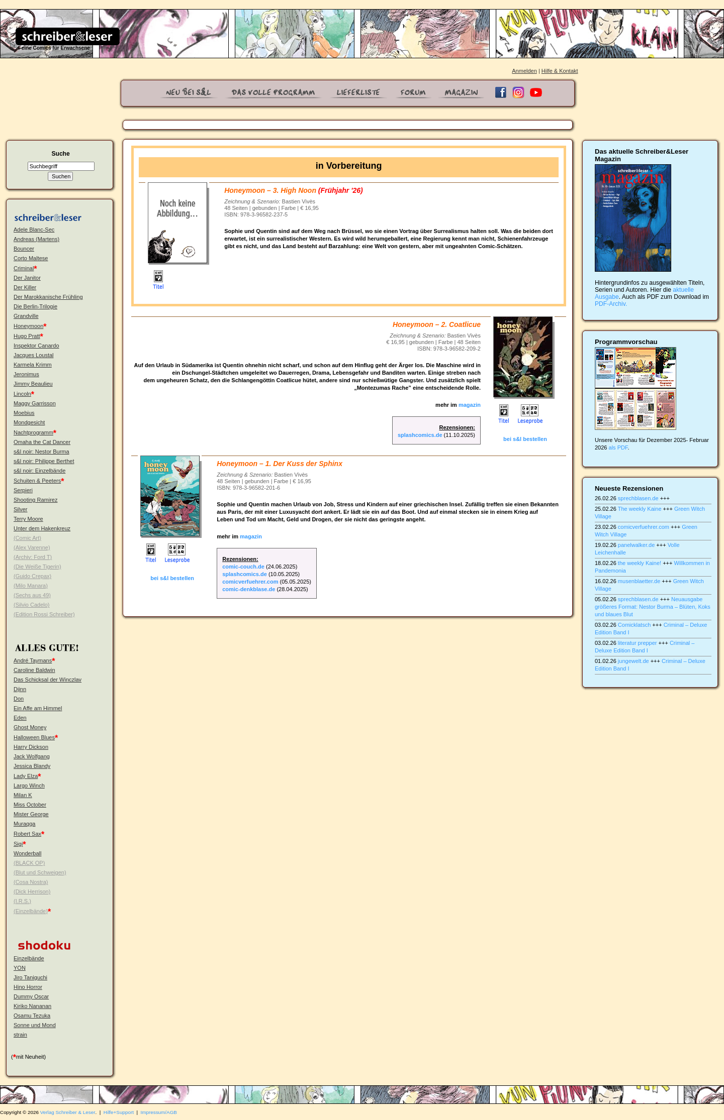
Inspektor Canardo (36, 346)
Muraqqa (24, 824)
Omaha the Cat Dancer (42, 442)
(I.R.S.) (22, 901)
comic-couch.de (243, 567)
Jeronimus (26, 374)
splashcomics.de (420, 435)
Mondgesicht (29, 422)
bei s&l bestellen (525, 439)
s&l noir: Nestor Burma (41, 452)
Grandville (26, 316)
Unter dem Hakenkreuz (42, 528)
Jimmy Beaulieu (33, 384)
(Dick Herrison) (32, 891)
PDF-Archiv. (611, 303)
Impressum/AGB (159, 1112)
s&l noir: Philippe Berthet (44, 461)
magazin (469, 405)
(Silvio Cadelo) (32, 605)
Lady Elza (26, 776)
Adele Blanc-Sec (34, 230)
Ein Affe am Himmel (38, 708)
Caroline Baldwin (34, 670)
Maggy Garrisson (35, 403)
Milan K (23, 795)
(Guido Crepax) (32, 576)
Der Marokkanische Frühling (48, 297)
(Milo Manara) (31, 586)
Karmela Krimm (33, 365)
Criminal (24, 268)
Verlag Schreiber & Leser (68, 1112)
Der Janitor (27, 278)
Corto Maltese (31, 258)
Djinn (20, 689)
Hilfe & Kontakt (559, 71)
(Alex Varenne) (32, 547)
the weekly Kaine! (639, 563)
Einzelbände (29, 958)
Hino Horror (28, 987)
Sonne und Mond (35, 1025)
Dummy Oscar (31, 996)
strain (20, 1035)
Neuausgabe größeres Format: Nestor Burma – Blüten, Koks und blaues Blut (652, 606)
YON (20, 968)
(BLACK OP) (29, 863)
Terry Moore (28, 519)
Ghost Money (30, 727)
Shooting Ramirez (35, 500)
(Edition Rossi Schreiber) (44, 614)
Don (19, 699)
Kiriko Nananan (32, 1006)
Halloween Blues (34, 737)
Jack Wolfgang (32, 756)
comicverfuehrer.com (250, 582)
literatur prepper (637, 643)
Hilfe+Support (119, 1112)
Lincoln (22, 394)
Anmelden (524, 71)
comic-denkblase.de (248, 589)
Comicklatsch (634, 625)
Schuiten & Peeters (37, 481)
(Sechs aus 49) (32, 595)
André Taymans (33, 660)
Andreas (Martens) (36, 239)
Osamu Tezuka (32, 1016)
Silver (21, 509)
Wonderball (27, 853)
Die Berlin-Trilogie (35, 306)
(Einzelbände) (31, 911)
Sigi (18, 844)
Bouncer (24, 249)
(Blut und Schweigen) (40, 872)
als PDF (618, 447)
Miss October (30, 805)
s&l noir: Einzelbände (39, 471)
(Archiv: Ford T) (33, 557)
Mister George (31, 814)
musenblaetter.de (639, 581)
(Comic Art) (27, 538)
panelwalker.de (636, 545)
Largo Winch (29, 785)
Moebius (24, 413)
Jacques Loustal (34, 355)
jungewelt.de (633, 661)
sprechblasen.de (638, 498)
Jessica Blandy (32, 766)
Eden (20, 718)
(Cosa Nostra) (31, 882)
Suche (60, 153)
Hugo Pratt (27, 336)
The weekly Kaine (640, 509)
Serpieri (23, 490)
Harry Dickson (31, 747)
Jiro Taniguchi (30, 977)
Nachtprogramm (33, 432)
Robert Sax (27, 834)
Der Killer (25, 287)
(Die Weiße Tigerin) (37, 567)
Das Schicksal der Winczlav (47, 680)
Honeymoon (28, 326)
